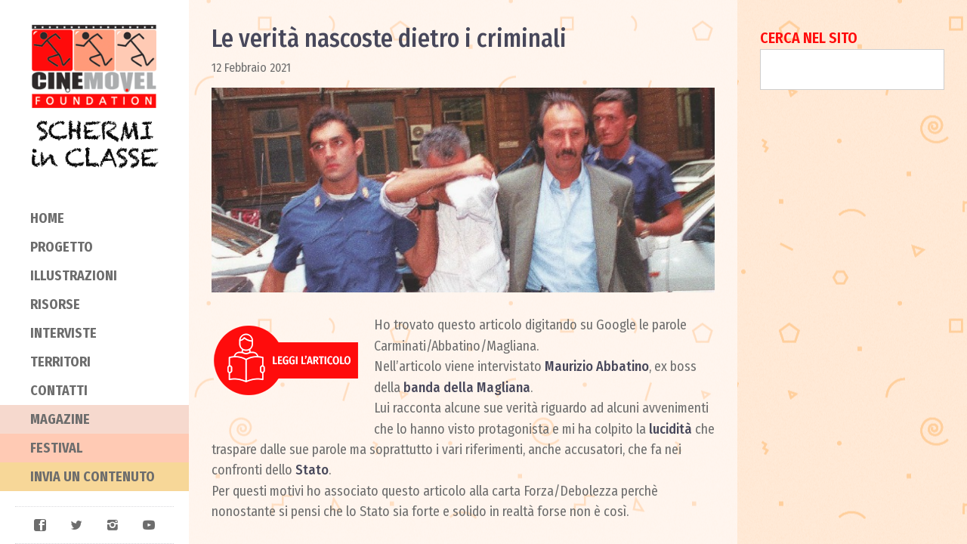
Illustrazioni (73, 275)
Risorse (55, 304)
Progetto (61, 247)
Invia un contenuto (92, 476)
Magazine (60, 419)
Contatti (59, 390)
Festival (56, 448)
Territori (60, 362)
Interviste (63, 333)
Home (47, 218)
